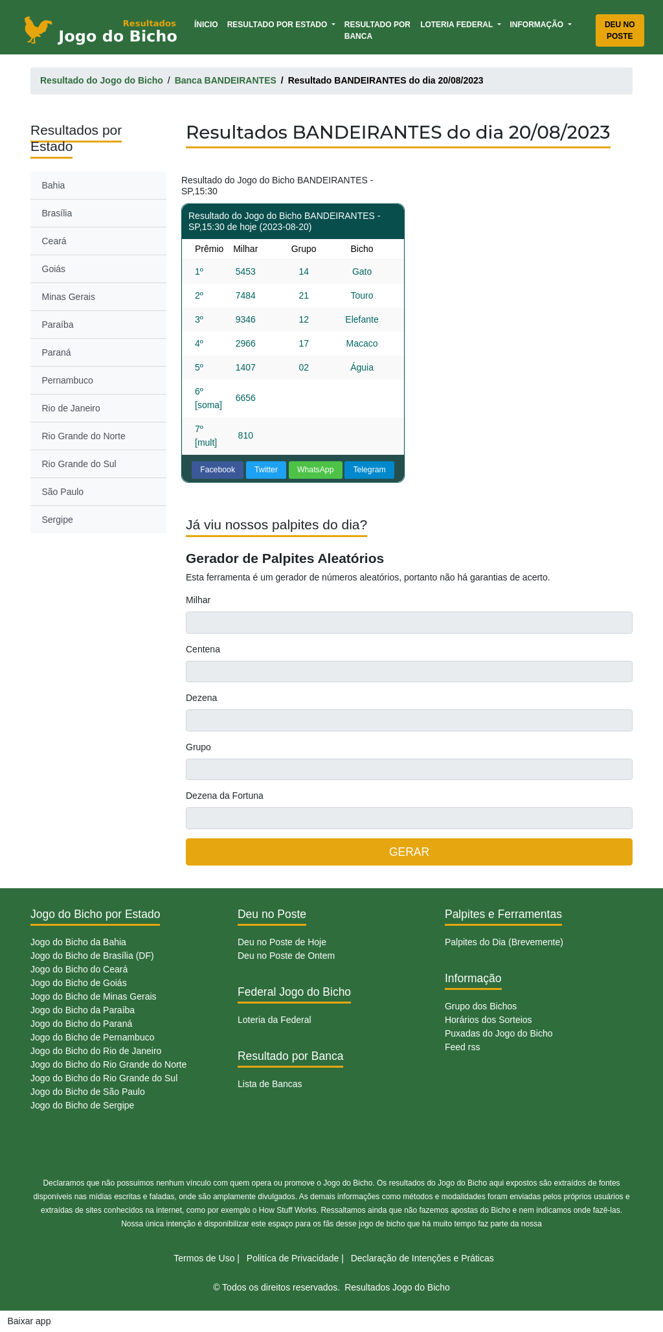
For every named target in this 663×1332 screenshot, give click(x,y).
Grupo (198, 747)
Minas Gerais (68, 297)
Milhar (198, 600)
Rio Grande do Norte (84, 436)
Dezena (201, 698)
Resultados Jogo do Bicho (397, 1287)
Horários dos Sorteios (488, 1020)
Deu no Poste (620, 30)
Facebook (217, 469)
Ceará (54, 241)
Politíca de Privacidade (293, 1258)
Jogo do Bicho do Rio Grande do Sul (103, 1078)
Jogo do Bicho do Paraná (81, 1023)
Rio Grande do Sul (79, 464)
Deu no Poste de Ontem (286, 955)
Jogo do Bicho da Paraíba (82, 1010)
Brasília (57, 213)
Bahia (53, 185)
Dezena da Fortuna (225, 795)
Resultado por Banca (377, 30)
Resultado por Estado (278, 24)
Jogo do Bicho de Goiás (78, 983)
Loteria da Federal (274, 1020)
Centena (203, 649)
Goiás (54, 269)
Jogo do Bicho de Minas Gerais (93, 996)
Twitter (266, 469)
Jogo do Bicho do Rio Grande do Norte (108, 1064)
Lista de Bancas (270, 1084)
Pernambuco (67, 380)
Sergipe (57, 519)
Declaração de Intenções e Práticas (422, 1258)
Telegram (369, 469)
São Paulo (63, 492)
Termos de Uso (204, 1258)
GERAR (409, 851)
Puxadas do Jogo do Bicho (499, 1033)
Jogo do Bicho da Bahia (78, 942)
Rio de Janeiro (71, 408)
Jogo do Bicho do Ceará (79, 969)
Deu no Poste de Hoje (282, 942)
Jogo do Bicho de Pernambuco (92, 1037)
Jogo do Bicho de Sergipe (82, 1105)
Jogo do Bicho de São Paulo (87, 1091)
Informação (538, 24)
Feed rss (462, 1047)
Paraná (56, 352)
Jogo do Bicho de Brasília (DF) (92, 955)
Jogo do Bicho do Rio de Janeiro (95, 1051)
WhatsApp (315, 469)
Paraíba (58, 324)
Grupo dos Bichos (481, 1006)
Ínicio (208, 23)
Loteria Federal (457, 24)
